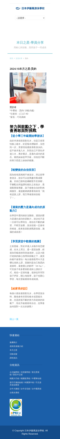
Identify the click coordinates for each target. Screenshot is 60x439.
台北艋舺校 (14, 372)
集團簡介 (13, 342)
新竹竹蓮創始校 (16, 382)
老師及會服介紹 (16, 346)
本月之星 (13, 350)
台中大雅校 (14, 389)
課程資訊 (13, 358)
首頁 (11, 58)
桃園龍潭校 (25, 378)
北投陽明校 (25, 372)
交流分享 (19, 58)
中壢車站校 (36, 378)
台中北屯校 (25, 389)
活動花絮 (13, 354)
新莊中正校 (18, 374)
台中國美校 (36, 389)
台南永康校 (14, 392)
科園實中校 (29, 382)
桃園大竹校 (14, 378)
